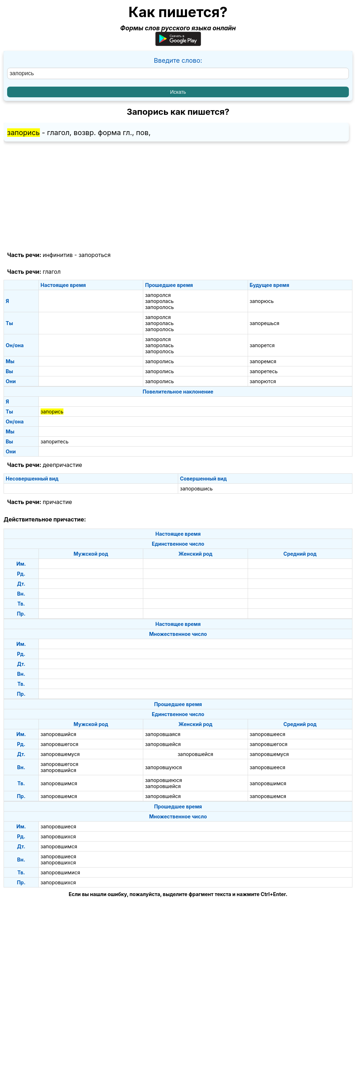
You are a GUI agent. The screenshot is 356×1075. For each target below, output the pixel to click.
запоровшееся (267, 734)
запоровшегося (59, 744)
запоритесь (55, 441)
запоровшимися (60, 872)
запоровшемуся (60, 754)
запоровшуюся (163, 767)
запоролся (158, 295)
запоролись (159, 361)
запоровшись (196, 488)
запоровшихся (58, 836)
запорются (263, 381)
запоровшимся (59, 783)
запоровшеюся (163, 780)
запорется (262, 345)
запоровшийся (58, 734)
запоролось (159, 307)
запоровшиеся (58, 826)
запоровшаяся (162, 734)
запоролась (159, 301)
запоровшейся (163, 744)
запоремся (263, 361)
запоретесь (264, 371)
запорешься (264, 323)
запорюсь (262, 301)
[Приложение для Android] (178, 43)
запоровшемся (59, 796)
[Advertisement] (178, 197)
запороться (94, 254)
